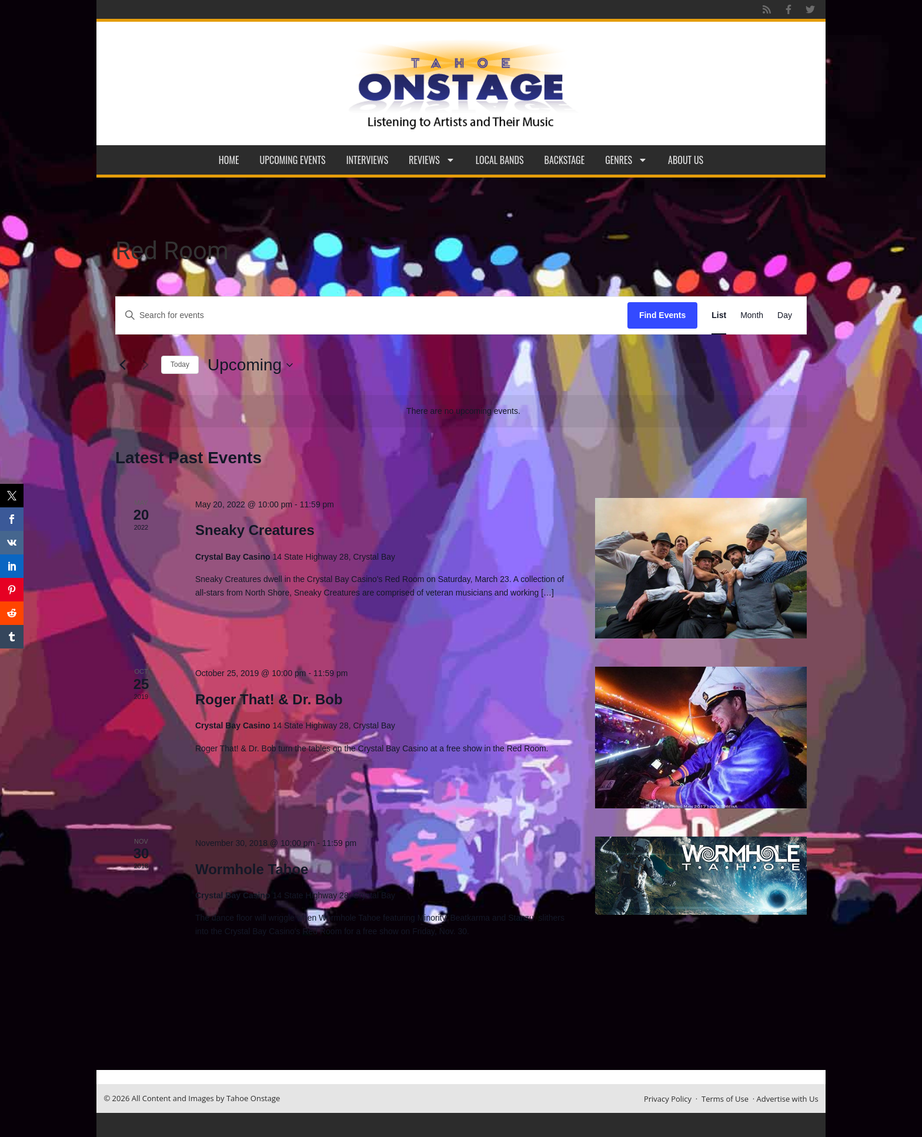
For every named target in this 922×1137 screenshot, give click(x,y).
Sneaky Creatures (255, 530)
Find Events (662, 315)
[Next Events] (145, 365)
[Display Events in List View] (718, 315)
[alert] (463, 411)
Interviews (367, 160)
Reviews (432, 159)
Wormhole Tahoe (251, 869)
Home (229, 160)
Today (180, 364)
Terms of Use (725, 1098)
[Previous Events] (122, 365)
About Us (685, 160)
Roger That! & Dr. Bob (269, 699)
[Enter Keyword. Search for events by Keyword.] (371, 315)
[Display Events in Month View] (751, 315)
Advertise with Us (788, 1098)
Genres (626, 159)
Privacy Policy (668, 1098)
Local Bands (500, 160)
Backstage (564, 160)
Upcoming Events (293, 160)
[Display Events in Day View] (784, 315)
